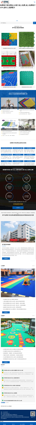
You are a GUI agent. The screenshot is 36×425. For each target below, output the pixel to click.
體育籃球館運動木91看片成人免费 (9, 67)
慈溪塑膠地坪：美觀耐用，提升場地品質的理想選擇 (12, 394)
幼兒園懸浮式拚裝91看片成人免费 (27, 67)
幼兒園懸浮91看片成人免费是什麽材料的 (10, 340)
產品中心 (13, 423)
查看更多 (6, 353)
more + (33, 306)
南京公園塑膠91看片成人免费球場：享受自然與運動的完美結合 (14, 350)
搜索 (34, 22)
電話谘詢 (4, 423)
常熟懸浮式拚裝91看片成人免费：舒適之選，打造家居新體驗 (14, 346)
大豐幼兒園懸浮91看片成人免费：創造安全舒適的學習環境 (14, 342)
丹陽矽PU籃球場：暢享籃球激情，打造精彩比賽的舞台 (13, 396)
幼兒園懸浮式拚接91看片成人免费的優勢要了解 (12, 392)
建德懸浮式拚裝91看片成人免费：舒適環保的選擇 (12, 348)
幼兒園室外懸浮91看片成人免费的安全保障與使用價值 (13, 390)
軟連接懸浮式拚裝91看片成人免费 (9, 48)
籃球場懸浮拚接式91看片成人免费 (9, 87)
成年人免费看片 (22, 423)
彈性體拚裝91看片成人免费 (27, 87)
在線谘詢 (18, 215)
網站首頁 (31, 423)
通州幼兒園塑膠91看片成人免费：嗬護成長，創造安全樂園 (14, 344)
